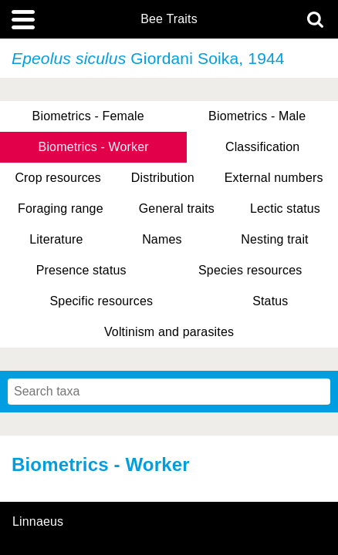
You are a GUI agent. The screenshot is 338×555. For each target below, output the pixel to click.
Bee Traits (169, 19)
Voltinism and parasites (169, 331)
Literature (56, 239)
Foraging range (60, 208)
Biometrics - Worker (94, 146)
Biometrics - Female (88, 116)
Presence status (81, 270)
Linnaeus (37, 522)
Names (161, 239)
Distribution (162, 177)
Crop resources (58, 177)
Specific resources (102, 301)
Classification (262, 146)
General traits (177, 208)
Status (270, 301)
